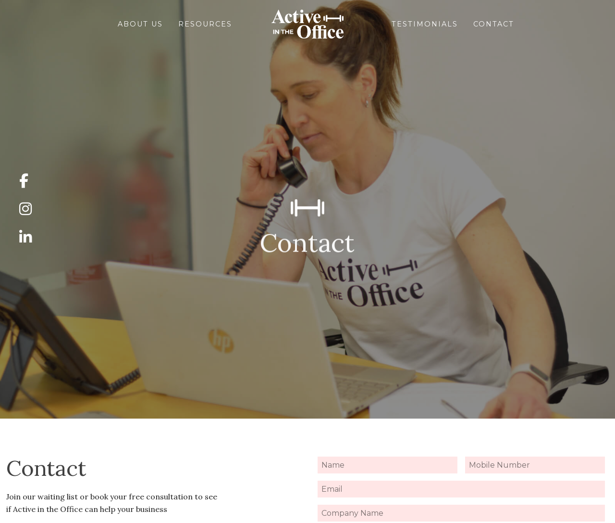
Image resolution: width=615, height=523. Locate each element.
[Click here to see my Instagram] (25, 209)
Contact (535, 24)
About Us (98, 24)
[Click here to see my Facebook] (25, 181)
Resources (191, 24)
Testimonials (439, 24)
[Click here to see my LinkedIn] (25, 237)
